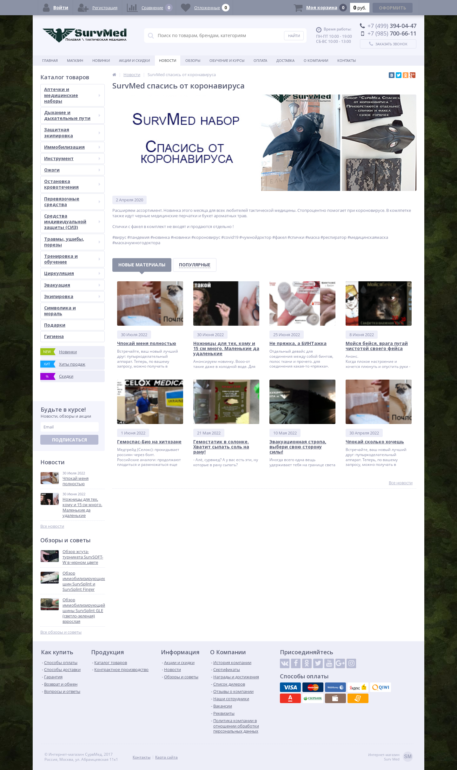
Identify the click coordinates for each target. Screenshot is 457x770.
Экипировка (72, 296)
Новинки (101, 60)
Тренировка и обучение (72, 259)
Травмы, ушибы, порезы (72, 242)
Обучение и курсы (226, 60)
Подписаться (69, 440)
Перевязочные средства (72, 201)
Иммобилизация (72, 147)
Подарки (54, 325)
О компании (316, 60)
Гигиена (54, 336)
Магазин (75, 60)
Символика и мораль (60, 310)
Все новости (52, 526)
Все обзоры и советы (61, 632)
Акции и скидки (134, 60)
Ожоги (72, 170)
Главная (50, 60)
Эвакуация (72, 285)
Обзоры (192, 60)
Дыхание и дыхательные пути (72, 115)
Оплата (260, 60)
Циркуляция (72, 273)
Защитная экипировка (72, 132)
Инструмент (72, 158)
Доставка (285, 60)
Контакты (346, 60)
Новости (167, 60)
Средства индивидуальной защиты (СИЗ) (72, 221)
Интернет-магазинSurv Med (390, 757)
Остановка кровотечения (72, 184)
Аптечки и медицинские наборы (72, 95)
